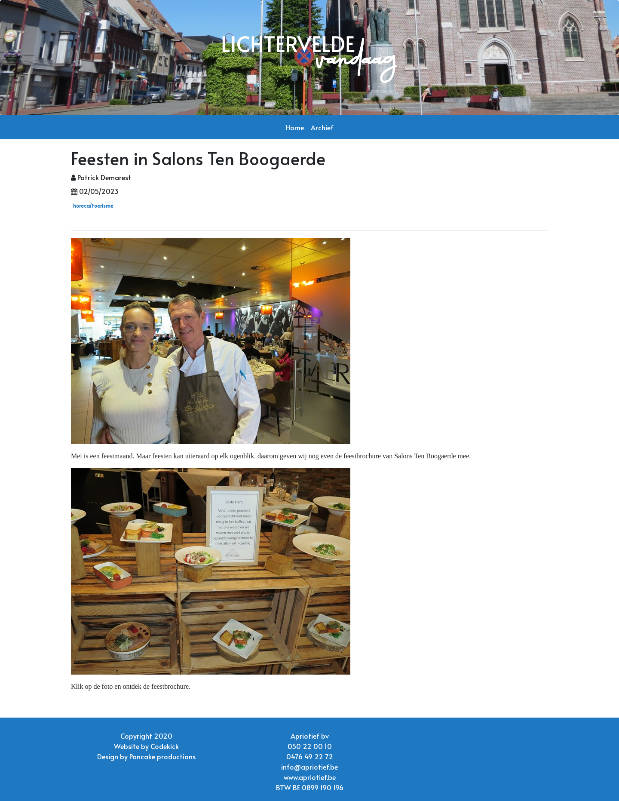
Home (295, 127)
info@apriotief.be (309, 766)
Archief (322, 127)
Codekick (164, 746)
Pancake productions (162, 756)
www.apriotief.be (310, 777)
